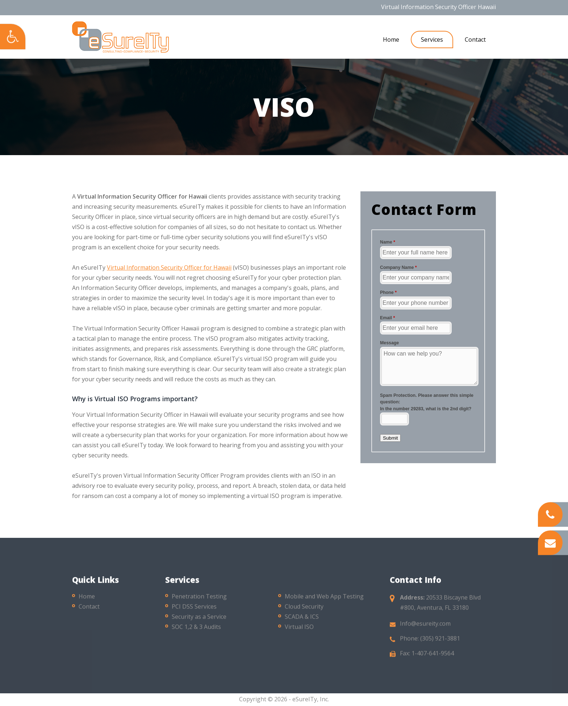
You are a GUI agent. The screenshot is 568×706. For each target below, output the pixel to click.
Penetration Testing (199, 601)
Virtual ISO (299, 631)
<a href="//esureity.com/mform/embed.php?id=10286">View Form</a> (428, 340)
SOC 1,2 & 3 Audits (196, 631)
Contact (475, 39)
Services (432, 39)
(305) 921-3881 (440, 643)
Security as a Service (199, 621)
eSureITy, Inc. (310, 699)
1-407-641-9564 (433, 657)
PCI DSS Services (194, 611)
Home (391, 39)
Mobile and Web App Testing (324, 601)
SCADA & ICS (302, 621)
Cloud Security (304, 611)
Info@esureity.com (425, 628)
